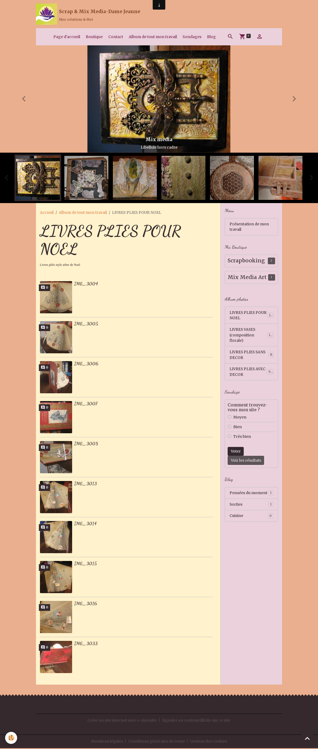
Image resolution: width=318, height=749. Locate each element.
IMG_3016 (85, 604)
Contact (115, 37)
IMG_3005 (86, 324)
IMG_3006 (86, 364)
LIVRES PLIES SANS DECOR (251, 356)
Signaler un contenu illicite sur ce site (196, 721)
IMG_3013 (85, 484)
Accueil (47, 213)
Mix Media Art (247, 278)
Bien (237, 428)
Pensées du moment (251, 494)
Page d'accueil (66, 37)
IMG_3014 (85, 524)
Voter (236, 452)
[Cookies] (11, 738)
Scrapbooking (246, 262)
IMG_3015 (85, 564)
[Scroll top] (307, 738)
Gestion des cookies (208, 742)
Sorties (251, 506)
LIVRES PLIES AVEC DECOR (251, 373)
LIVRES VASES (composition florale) (252, 336)
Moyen (239, 418)
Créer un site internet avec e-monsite (121, 721)
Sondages (192, 37)
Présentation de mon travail (249, 227)
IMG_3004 (86, 284)
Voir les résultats (246, 462)
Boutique (94, 37)
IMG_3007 (85, 404)
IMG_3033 (86, 644)
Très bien (242, 438)
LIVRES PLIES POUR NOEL (251, 316)
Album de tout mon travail (153, 37)
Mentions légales (107, 742)
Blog (211, 37)
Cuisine (251, 517)
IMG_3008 (86, 444)
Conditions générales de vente (156, 742)
